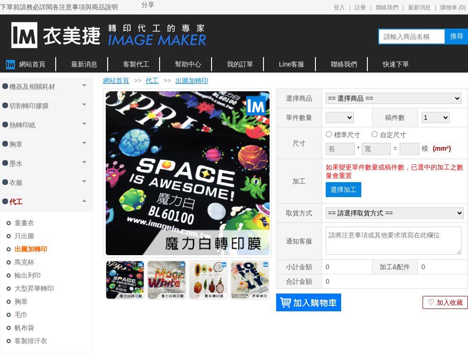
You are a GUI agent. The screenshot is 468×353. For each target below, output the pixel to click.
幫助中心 (188, 64)
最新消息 (419, 7)
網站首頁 (32, 64)
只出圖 (24, 236)
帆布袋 (24, 327)
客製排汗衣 (31, 341)
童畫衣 (24, 223)
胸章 (21, 301)
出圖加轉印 (31, 249)
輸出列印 (28, 275)
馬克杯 (24, 262)
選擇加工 (343, 189)
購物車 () (453, 7)
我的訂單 (240, 64)
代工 (152, 80)
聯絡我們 (387, 7)
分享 (147, 4)
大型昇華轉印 (34, 288)
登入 (339, 7)
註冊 (360, 7)
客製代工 (136, 64)
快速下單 (396, 64)
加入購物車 (308, 302)
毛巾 (21, 314)
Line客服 (291, 64)
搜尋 (456, 36)
